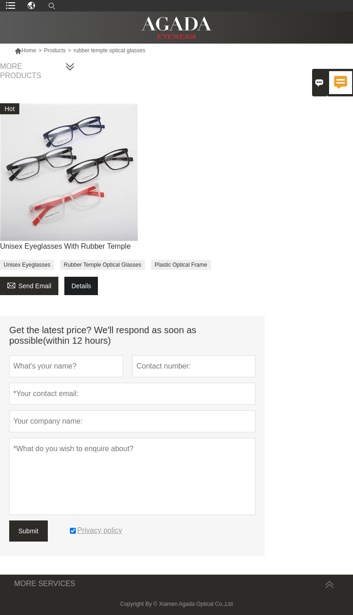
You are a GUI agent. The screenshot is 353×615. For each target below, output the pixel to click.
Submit (28, 531)
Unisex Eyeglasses (27, 265)
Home (29, 50)
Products (55, 50)
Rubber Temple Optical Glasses (103, 265)
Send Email (29, 285)
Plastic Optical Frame (181, 265)
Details (81, 286)
